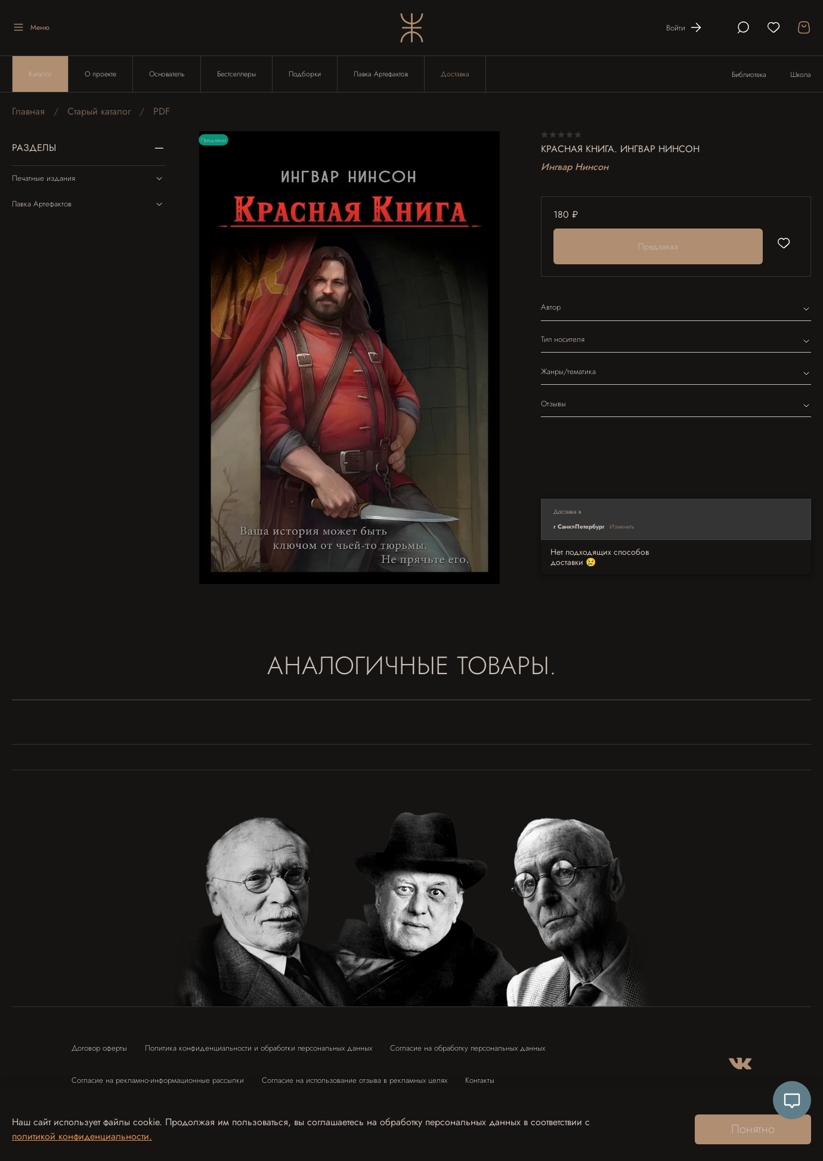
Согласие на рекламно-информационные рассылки (158, 1080)
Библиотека (749, 74)
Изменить (622, 526)
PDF (161, 111)
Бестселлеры (236, 74)
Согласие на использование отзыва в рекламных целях (354, 1080)
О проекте (100, 74)
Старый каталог (99, 111)
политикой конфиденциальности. (82, 1136)
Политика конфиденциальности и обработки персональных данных (258, 1048)
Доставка (455, 74)
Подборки (305, 74)
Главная (28, 111)
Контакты (479, 1080)
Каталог (40, 74)
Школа (800, 74)
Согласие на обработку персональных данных (467, 1048)
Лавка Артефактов (381, 74)
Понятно (753, 1129)
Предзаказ (658, 246)
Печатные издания (88, 178)
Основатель (166, 74)
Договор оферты (99, 1048)
